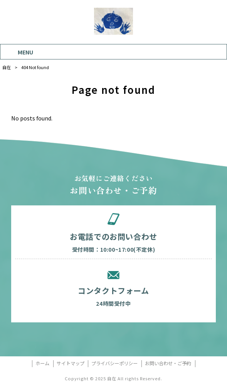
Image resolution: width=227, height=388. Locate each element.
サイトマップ (70, 363)
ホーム (42, 363)
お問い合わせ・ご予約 (168, 363)
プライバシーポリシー (114, 363)
